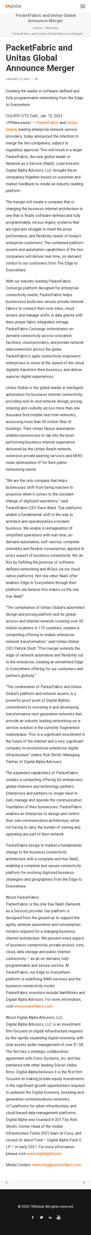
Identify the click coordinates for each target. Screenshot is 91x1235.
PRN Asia (51, 28)
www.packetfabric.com (33, 1006)
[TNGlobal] (13, 6)
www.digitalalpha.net (44, 1153)
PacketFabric (47, 122)
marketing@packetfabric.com (56, 1165)
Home (37, 28)
